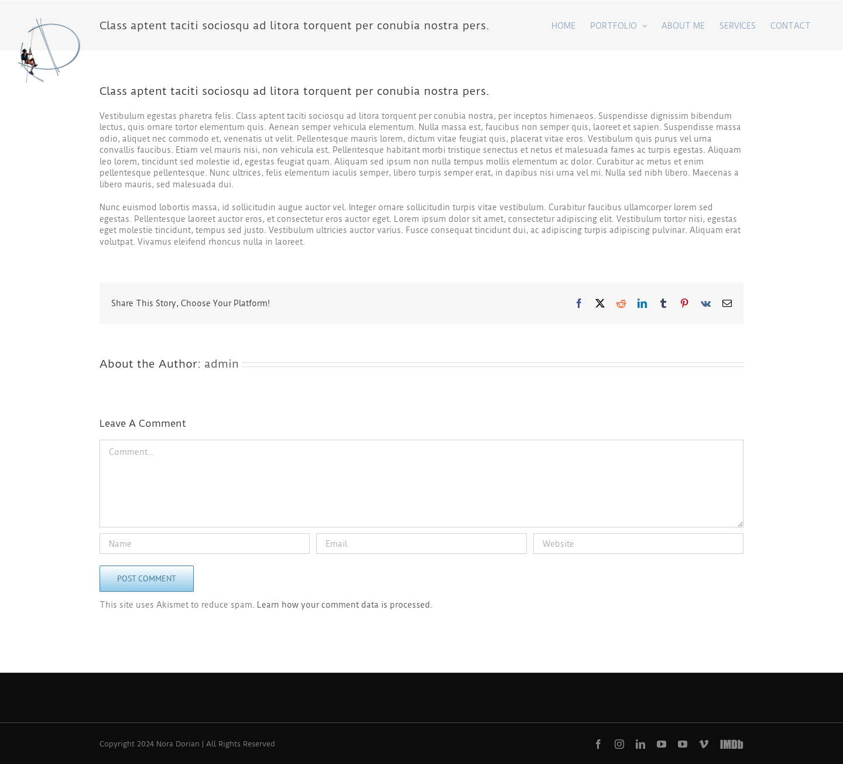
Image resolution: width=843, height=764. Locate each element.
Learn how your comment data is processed (343, 604)
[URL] (638, 543)
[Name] (205, 543)
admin (221, 364)
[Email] (421, 543)
